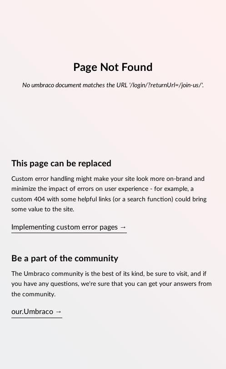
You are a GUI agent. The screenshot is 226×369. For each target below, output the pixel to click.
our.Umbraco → (36, 311)
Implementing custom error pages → (69, 227)
